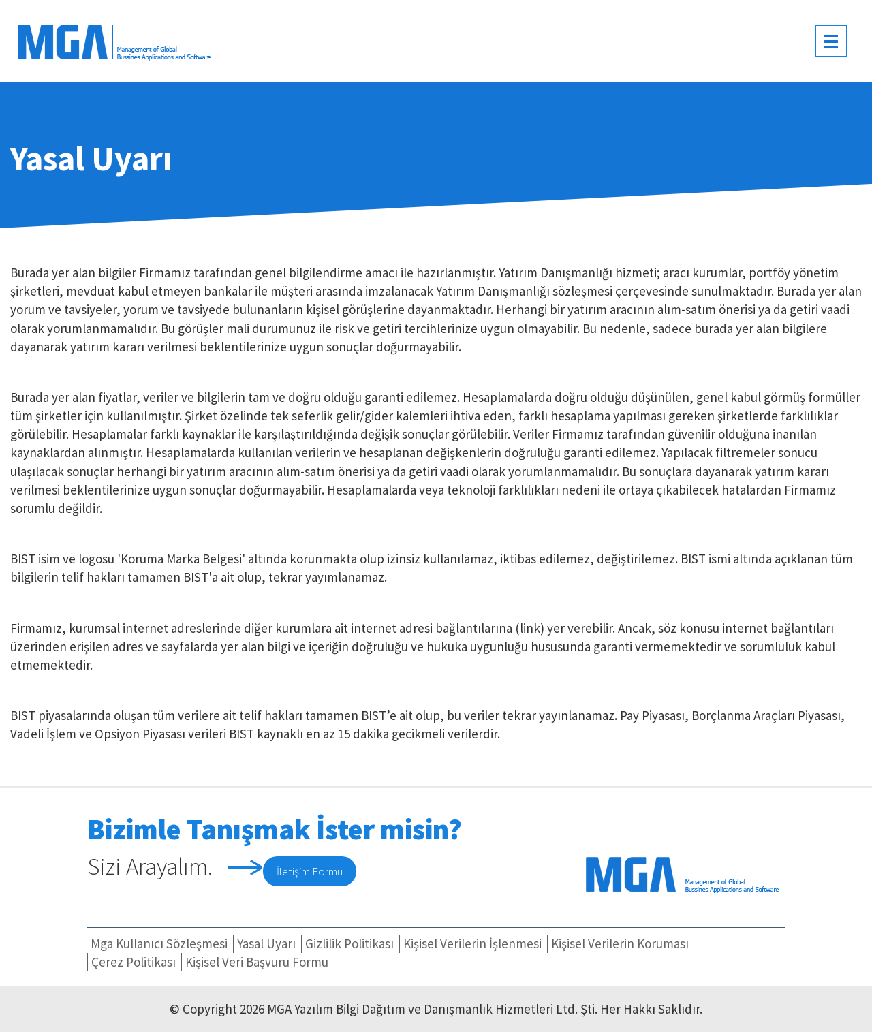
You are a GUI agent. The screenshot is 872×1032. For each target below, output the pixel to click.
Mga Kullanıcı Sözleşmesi (159, 943)
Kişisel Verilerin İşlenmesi (472, 943)
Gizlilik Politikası (349, 943)
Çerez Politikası (133, 962)
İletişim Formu (310, 871)
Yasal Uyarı (266, 943)
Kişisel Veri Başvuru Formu (256, 962)
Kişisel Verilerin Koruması (620, 943)
